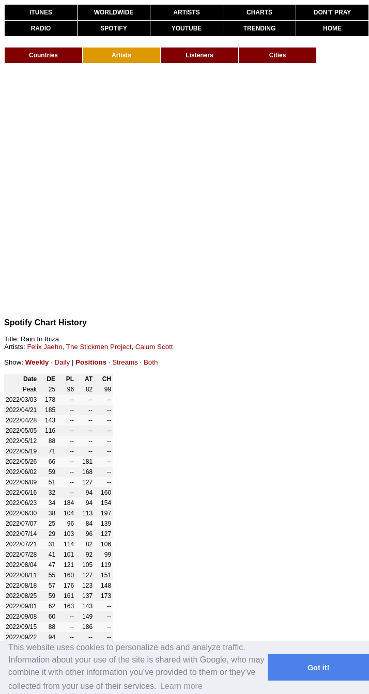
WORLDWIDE (114, 12)
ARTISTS (186, 12)
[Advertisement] (116, 190)
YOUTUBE (187, 28)
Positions (90, 362)
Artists (121, 55)
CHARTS (259, 12)
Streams (125, 362)
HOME (332, 28)
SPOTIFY (113, 28)
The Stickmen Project (99, 347)
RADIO (41, 28)
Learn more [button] (181, 686)
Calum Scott (154, 347)
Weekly (37, 362)
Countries (43, 55)
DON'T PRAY (332, 12)
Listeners (199, 55)
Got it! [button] (318, 668)
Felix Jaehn (44, 347)
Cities (277, 55)
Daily (62, 362)
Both (151, 362)
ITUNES (40, 12)
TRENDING (259, 28)
